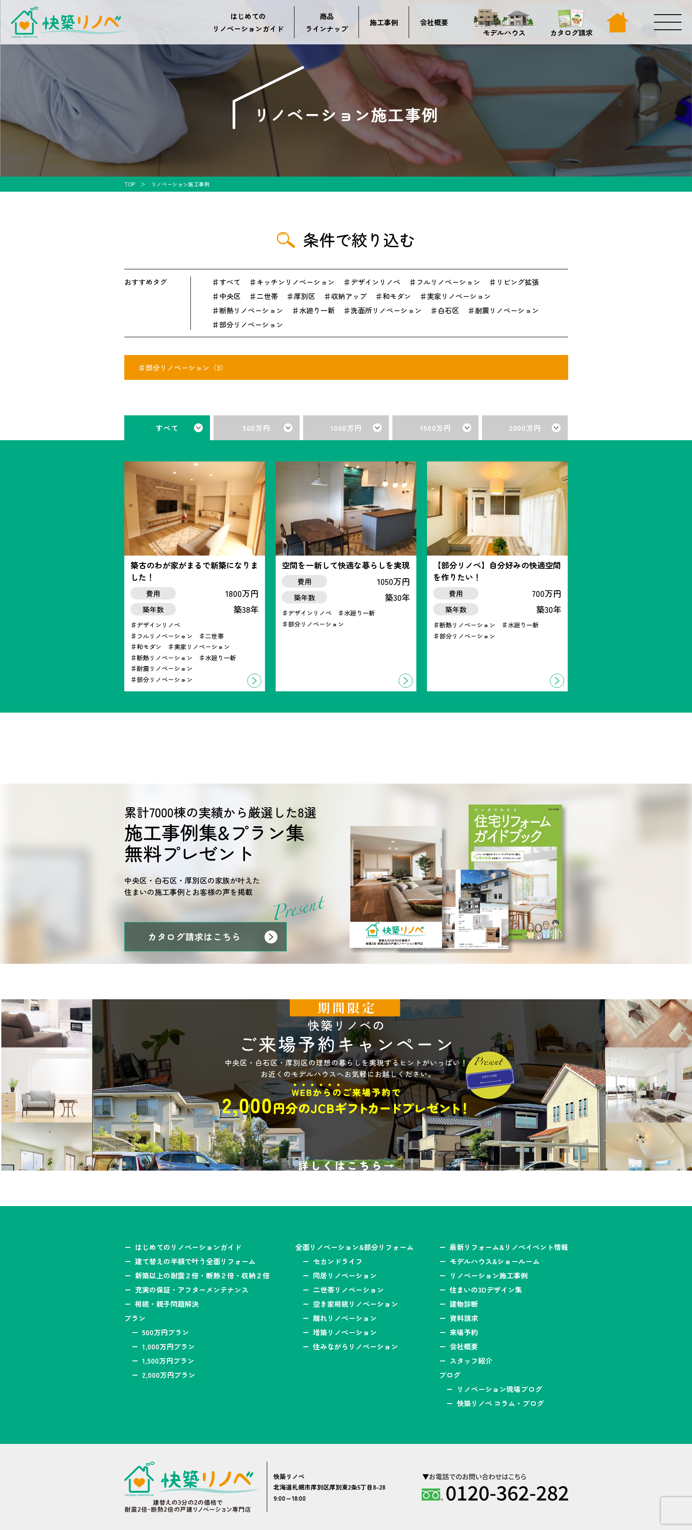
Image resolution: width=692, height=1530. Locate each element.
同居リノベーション (345, 1275)
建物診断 (464, 1303)
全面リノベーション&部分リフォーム (354, 1247)
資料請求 (464, 1318)
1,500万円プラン (168, 1360)
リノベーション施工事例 (489, 1275)
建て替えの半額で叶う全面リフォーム (195, 1261)
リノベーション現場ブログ (499, 1389)
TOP (129, 184)
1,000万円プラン (168, 1346)
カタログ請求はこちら (194, 936)
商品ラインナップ (326, 22)
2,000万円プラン (168, 1374)
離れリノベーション (345, 1318)
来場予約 (464, 1332)
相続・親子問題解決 (167, 1303)
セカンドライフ (338, 1261)
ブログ (449, 1374)
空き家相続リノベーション (355, 1303)
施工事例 (384, 22)
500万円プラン (165, 1332)
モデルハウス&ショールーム (495, 1261)
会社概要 (434, 22)
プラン (135, 1318)
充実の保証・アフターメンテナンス (192, 1289)
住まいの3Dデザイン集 (486, 1289)
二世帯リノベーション (348, 1289)
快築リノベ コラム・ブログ (500, 1403)
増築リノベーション (345, 1332)
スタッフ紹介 (471, 1360)
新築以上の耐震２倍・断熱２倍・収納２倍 (202, 1275)
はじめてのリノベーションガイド (248, 22)
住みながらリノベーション (355, 1346)
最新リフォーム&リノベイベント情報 (509, 1247)
